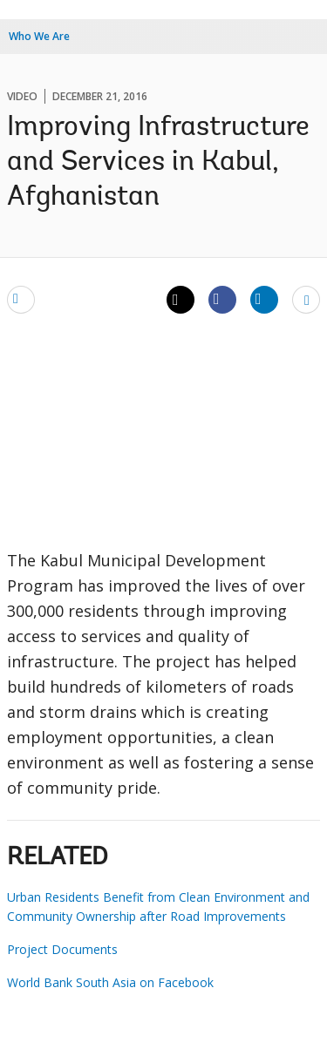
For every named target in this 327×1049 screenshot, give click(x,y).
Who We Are (39, 36)
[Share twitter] (180, 300)
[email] (21, 299)
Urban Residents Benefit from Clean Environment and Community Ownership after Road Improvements (158, 906)
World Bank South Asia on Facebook (110, 982)
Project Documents (62, 949)
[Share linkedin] (264, 299)
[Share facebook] (222, 299)
